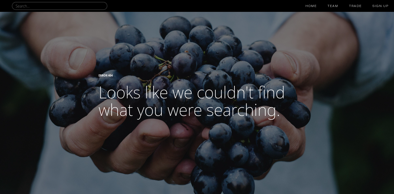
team (333, 6)
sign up (380, 6)
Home (311, 6)
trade (355, 6)
